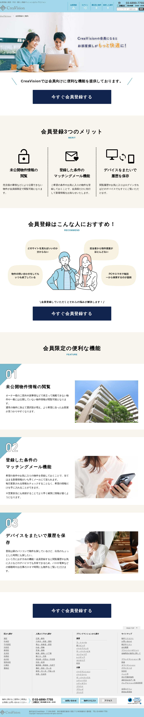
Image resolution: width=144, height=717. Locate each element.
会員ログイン (126, 689)
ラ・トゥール (81, 642)
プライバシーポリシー (130, 650)
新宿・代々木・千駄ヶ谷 (45, 671)
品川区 (6, 659)
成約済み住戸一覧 (128, 680)
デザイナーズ (126, 668)
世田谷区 (7, 662)
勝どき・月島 (41, 656)
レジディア (80, 657)
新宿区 (6, 650)
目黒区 (6, 656)
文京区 (6, 653)
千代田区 (7, 644)
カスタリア (80, 660)
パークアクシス (82, 648)
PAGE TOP (130, 628)
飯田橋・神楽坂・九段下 (45, 665)
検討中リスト (126, 644)
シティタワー (81, 683)
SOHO (124, 671)
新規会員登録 (126, 692)
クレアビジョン (5, 16)
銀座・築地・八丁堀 (43, 653)
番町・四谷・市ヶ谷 (43, 668)
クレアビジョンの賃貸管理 (131, 683)
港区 (5, 638)
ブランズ (79, 689)
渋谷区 (6, 647)
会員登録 (73, 6)
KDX (78, 663)
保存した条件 (108, 7)
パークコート (81, 674)
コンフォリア (81, 654)
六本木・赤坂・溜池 (43, 641)
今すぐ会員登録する (71, 97)
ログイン (85, 6)
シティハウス (81, 680)
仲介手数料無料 (127, 677)
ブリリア (79, 692)
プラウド (79, 686)
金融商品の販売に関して (131, 653)
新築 (123, 662)
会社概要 (124, 647)
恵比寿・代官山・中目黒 (45, 659)
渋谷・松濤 (40, 662)
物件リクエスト (127, 638)
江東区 (6, 665)
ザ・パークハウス (83, 677)
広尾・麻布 (40, 638)
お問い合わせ (126, 641)
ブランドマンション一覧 (131, 659)
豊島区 (6, 668)
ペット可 (124, 674)
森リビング (80, 645)
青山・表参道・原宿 (43, 644)
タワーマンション (128, 665)
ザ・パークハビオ (83, 651)
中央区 (6, 641)
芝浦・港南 (40, 650)
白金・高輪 (40, 647)
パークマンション (83, 672)
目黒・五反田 (41, 674)
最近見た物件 (96, 7)
